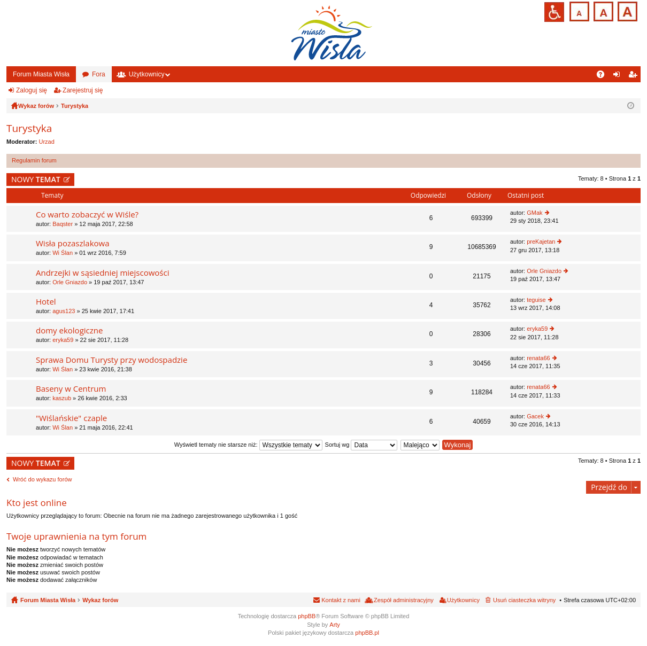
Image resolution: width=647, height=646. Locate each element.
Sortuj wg (361, 444)
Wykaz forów (100, 600)
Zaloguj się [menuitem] (619, 76)
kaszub (61, 398)
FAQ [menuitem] (604, 76)
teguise (536, 300)
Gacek (535, 416)
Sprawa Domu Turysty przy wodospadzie (111, 360)
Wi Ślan (62, 253)
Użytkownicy (147, 74)
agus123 (63, 311)
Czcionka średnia (602, 10)
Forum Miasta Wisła (41, 74)
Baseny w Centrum (71, 389)
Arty (334, 624)
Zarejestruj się (83, 90)
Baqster (62, 224)
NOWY (35, 179)
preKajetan (541, 241)
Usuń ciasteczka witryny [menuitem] (524, 600)
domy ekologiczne (69, 330)
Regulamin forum (34, 160)
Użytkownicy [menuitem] (463, 600)
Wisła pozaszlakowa (73, 243)
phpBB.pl (367, 632)
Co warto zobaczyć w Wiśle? (87, 214)
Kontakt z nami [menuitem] (340, 600)
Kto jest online (36, 502)
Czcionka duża (626, 10)
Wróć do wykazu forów (42, 479)
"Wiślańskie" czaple (71, 418)
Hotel (46, 302)
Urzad (47, 141)
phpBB (306, 616)
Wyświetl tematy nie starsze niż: (248, 444)
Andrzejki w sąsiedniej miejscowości (102, 273)
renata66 (538, 358)
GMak (534, 212)
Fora (98, 74)
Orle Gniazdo (69, 282)
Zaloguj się (31, 90)
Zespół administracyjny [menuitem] (404, 600)
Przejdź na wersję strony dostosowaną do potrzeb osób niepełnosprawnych (554, 12)
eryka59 (62, 340)
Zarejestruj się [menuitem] (635, 76)
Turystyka (29, 128)
